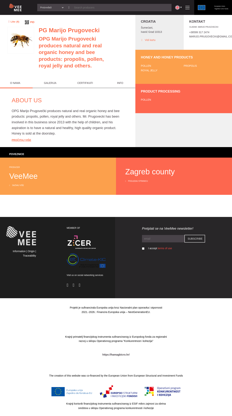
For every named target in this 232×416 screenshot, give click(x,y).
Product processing (160, 91)
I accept (160, 248)
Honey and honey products (167, 57)
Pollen (146, 65)
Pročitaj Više (21, 140)
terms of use (165, 248)
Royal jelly (149, 70)
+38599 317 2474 (199, 32)
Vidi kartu (148, 40)
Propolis (190, 65)
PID (32, 22)
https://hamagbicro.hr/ (116, 354)
